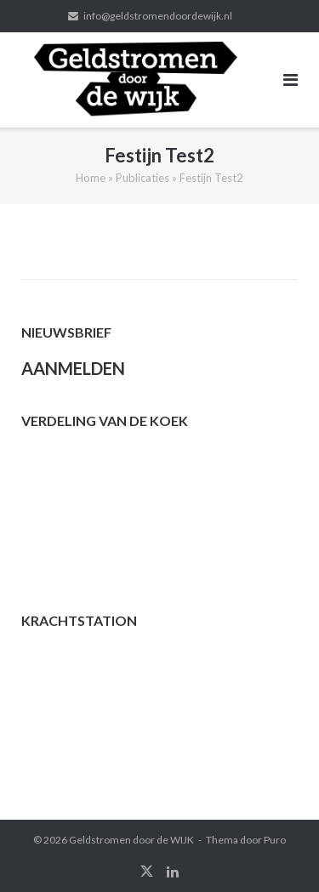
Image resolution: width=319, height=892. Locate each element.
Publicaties (142, 178)
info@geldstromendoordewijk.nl (157, 15)
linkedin (173, 871)
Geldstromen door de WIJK (131, 839)
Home (90, 178)
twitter (146, 871)
